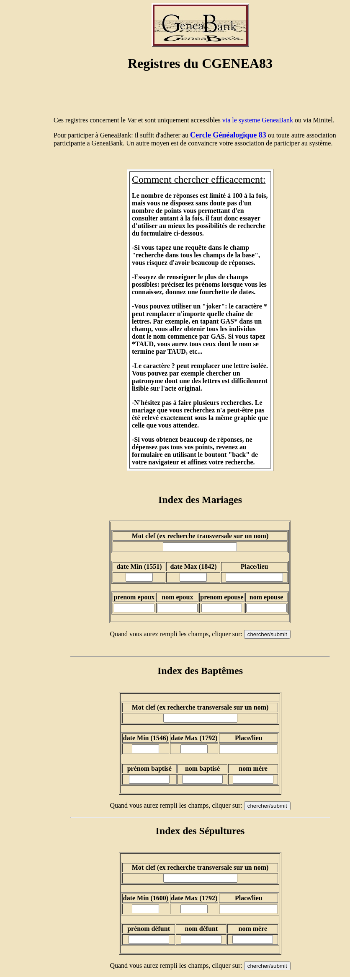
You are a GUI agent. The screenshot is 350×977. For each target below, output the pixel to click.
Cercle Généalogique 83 (228, 135)
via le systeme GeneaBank (257, 120)
